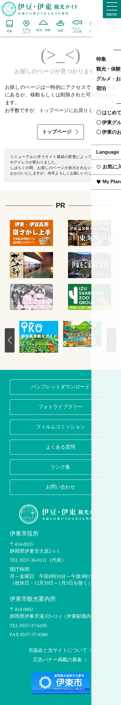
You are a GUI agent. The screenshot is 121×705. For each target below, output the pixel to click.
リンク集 (60, 467)
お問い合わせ (60, 487)
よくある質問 (60, 447)
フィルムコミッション (60, 426)
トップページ (61, 131)
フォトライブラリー (60, 407)
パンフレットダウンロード (60, 387)
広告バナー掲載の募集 (60, 660)
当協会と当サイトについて (60, 650)
